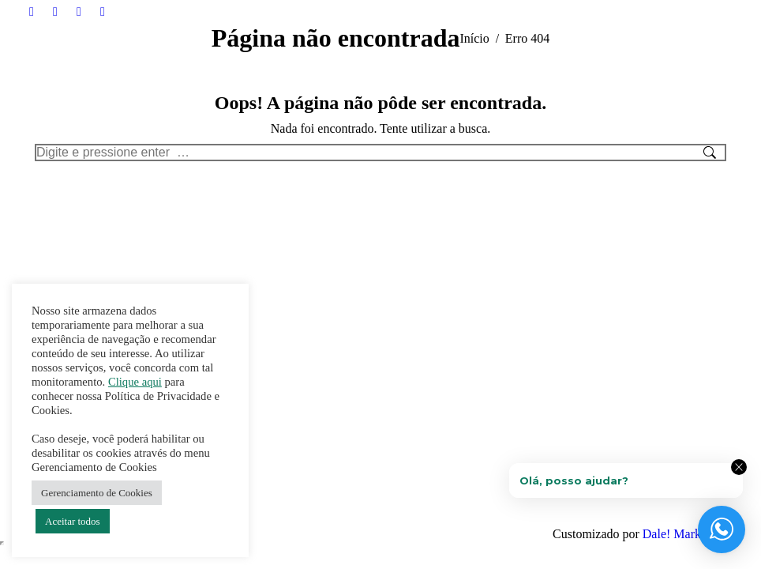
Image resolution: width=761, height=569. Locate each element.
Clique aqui (135, 381)
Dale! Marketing (684, 534)
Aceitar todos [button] (72, 521)
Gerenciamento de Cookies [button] (96, 493)
